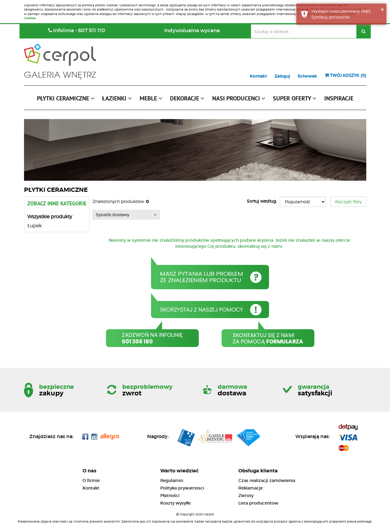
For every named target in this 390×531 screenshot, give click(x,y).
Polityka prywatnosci (182, 488)
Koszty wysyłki (175, 503)
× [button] (382, 9)
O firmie (91, 480)
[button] (65, 100)
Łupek (34, 226)
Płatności (170, 495)
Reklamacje (250, 488)
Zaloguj (282, 76)
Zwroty (245, 495)
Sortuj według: (262, 201)
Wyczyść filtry (348, 201)
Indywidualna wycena (192, 30)
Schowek (307, 76)
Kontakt (258, 76)
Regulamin (171, 480)
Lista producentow (258, 503)
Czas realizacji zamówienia (266, 480)
